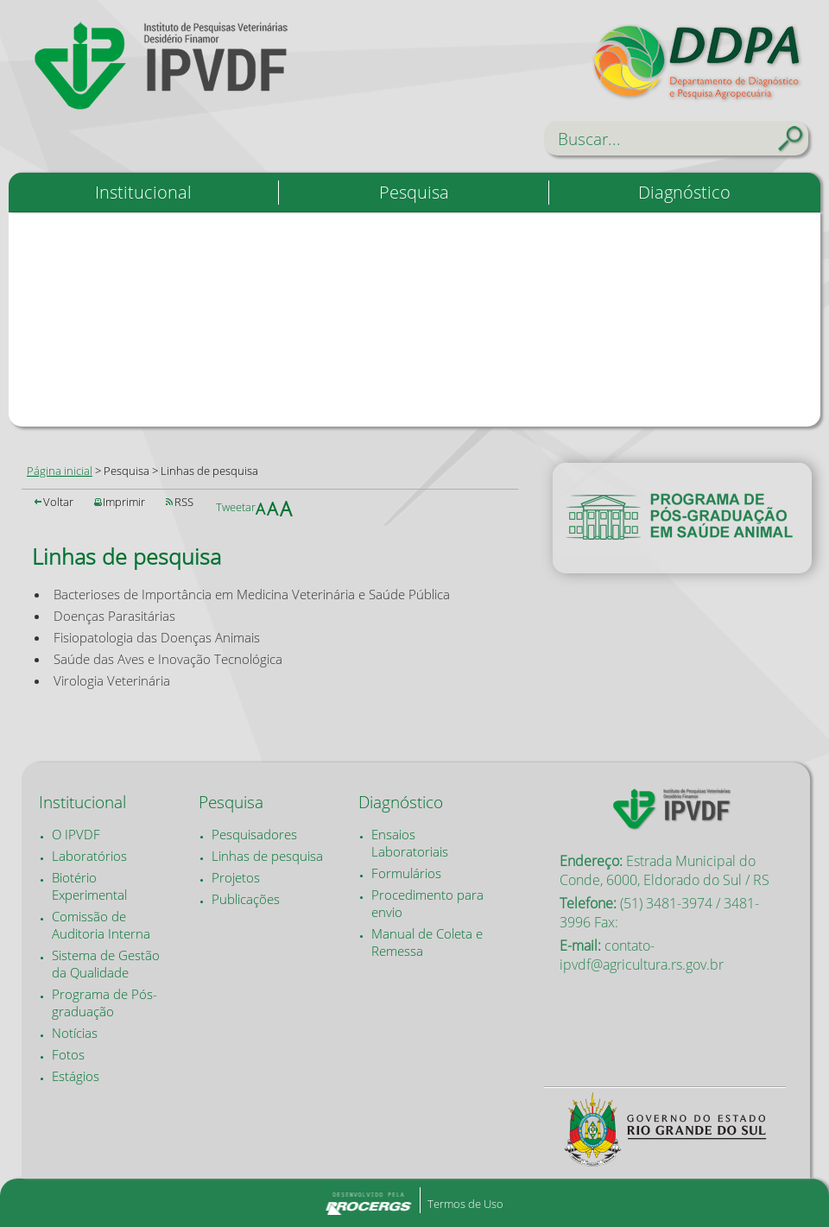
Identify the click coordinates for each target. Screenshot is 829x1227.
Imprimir (124, 501)
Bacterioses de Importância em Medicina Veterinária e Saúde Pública (252, 594)
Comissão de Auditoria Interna (101, 925)
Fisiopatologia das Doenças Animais (157, 637)
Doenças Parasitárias (114, 615)
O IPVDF (76, 834)
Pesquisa (414, 192)
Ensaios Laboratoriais (409, 842)
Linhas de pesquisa (267, 855)
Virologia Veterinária (112, 680)
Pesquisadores (254, 834)
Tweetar (236, 507)
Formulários (406, 873)
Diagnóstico (684, 192)
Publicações (246, 899)
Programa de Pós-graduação (104, 1002)
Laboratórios (89, 855)
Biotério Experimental (89, 886)
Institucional (143, 192)
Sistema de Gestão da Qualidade (106, 963)
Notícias (75, 1032)
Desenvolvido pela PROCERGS (368, 1203)
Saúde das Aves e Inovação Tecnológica (168, 658)
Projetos (236, 877)
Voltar (58, 501)
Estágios (75, 1076)
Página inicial (59, 470)
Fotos (68, 1054)
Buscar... (589, 138)
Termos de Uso (465, 1203)
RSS (183, 501)
